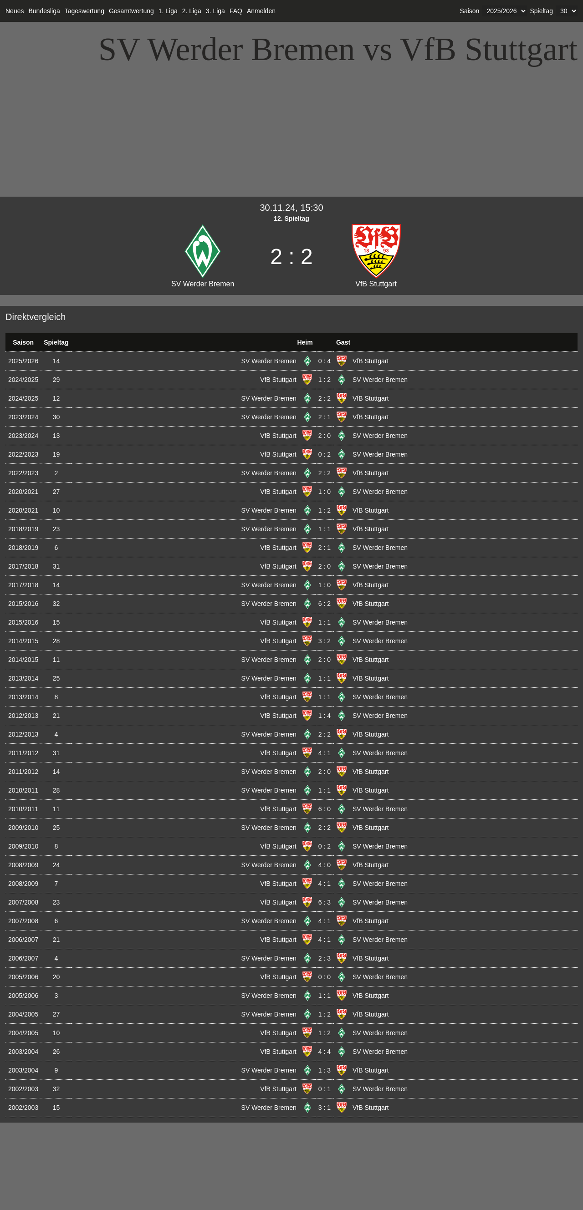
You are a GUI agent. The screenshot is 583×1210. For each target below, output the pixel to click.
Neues (14, 11)
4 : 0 (324, 865)
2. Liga (191, 11)
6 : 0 (324, 809)
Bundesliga (44, 11)
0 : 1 (324, 1089)
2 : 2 (324, 398)
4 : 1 (324, 753)
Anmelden (261, 11)
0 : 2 (324, 454)
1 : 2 (324, 379)
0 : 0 (324, 977)
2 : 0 (324, 435)
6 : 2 (324, 603)
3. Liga (215, 11)
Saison (470, 11)
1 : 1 (324, 529)
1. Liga (168, 11)
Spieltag (541, 11)
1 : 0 (324, 491)
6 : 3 (324, 902)
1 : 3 (324, 1070)
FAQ (236, 11)
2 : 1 (324, 417)
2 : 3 (324, 958)
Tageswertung (84, 11)
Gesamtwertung (131, 11)
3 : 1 (324, 1107)
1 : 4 (324, 715)
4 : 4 (324, 1051)
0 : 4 (324, 361)
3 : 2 (324, 641)
